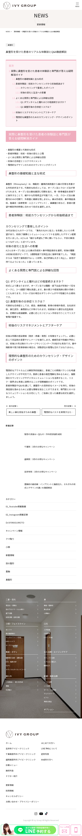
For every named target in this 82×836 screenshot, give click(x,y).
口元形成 (47, 633)
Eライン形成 (48, 637)
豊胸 (8, 571)
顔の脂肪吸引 (10, 633)
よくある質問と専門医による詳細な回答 (35, 97)
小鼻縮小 (47, 613)
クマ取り (10, 538)
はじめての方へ (48, 743)
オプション (49, 709)
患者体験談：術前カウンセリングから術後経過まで (40, 83)
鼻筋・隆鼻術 (48, 605)
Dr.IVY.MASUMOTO (15, 522)
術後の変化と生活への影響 (33, 92)
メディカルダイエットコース (16, 669)
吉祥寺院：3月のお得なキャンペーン (40, 471)
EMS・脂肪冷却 (11, 662)
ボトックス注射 (49, 658)
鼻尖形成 (47, 609)
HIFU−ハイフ (10, 641)
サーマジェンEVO (12, 645)
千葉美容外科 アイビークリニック (21, 754)
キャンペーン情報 (14, 530)
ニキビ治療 (48, 682)
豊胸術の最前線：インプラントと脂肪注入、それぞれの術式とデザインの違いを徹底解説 (50, 486)
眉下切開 (9, 613)
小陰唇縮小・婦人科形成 (14, 682)
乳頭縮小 (9, 690)
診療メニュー (12, 765)
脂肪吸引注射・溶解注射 (14, 658)
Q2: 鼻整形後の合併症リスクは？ (36, 106)
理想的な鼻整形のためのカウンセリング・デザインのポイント (44, 119)
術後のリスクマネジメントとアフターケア (36, 112)
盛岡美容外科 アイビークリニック (21, 759)
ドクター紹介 (11, 776)
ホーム (9, 743)
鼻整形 (9, 579)
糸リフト (9, 630)
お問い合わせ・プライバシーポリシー (22, 801)
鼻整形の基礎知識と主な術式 (29, 78)
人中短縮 (47, 630)
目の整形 (10, 563)
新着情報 (10, 555)
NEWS (8, 31)
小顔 (8, 547)
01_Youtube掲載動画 (16, 506)
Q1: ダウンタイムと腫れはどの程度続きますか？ (43, 102)
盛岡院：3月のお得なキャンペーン (39, 459)
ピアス (46, 697)
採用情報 (10, 790)
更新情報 (17, 31)
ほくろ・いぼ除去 (50, 690)
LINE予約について (49, 748)
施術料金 (10, 770)
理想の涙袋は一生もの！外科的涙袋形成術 (43, 434)
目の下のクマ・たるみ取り (15, 609)
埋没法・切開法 (11, 605)
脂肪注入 (47, 665)
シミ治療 (47, 686)
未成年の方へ (47, 759)
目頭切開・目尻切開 (13, 617)
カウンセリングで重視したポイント (37, 87)
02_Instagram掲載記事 (17, 514)
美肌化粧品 (48, 701)
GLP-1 (8, 665)
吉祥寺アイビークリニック (17, 748)
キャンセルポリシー (14, 796)
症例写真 (45, 754)
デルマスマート (49, 693)
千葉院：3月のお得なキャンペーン (39, 446)
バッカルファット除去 (13, 637)
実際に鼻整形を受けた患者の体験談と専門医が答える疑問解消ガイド (42, 72)
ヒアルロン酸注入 (50, 662)
